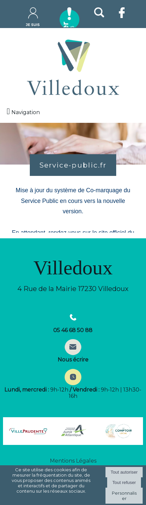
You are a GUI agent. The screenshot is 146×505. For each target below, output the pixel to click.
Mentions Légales (73, 461)
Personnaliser (124, 495)
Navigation (25, 112)
